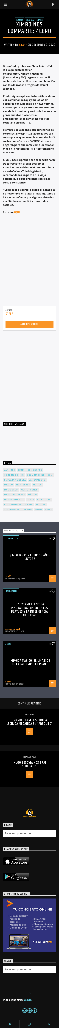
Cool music (11, 475)
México (32, 494)
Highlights (11, 591)
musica (37, 484)
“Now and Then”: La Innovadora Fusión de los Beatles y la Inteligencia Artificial (29, 609)
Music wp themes (14, 494)
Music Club (11, 489)
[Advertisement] (29, 373)
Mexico (8, 484)
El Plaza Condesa (15, 480)
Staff (23, 44)
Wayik (28, 999)
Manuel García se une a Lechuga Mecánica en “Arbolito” (29, 722)
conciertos (35, 470)
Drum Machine (35, 475)
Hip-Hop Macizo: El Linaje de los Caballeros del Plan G (30, 662)
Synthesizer (11, 509)
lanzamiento (37, 480)
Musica (30, 20)
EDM (50, 475)
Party (30, 499)
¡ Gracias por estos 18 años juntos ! (30, 557)
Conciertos (11, 538)
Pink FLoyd (44, 499)
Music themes (29, 489)
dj (22, 475)
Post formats (12, 504)
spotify (40, 504)
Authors (9, 470)
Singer (29, 504)
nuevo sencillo (14, 499)
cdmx (21, 470)
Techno (27, 509)
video (38, 509)
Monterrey (23, 484)
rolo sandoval (12, 629)
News (40, 20)
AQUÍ (16, 212)
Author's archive (29, 324)
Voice (48, 509)
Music (19, 20)
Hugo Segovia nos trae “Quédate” (30, 764)
